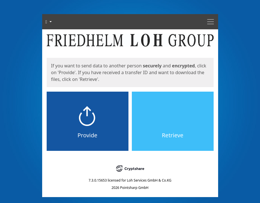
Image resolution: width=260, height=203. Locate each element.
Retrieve (173, 135)
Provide (88, 135)
